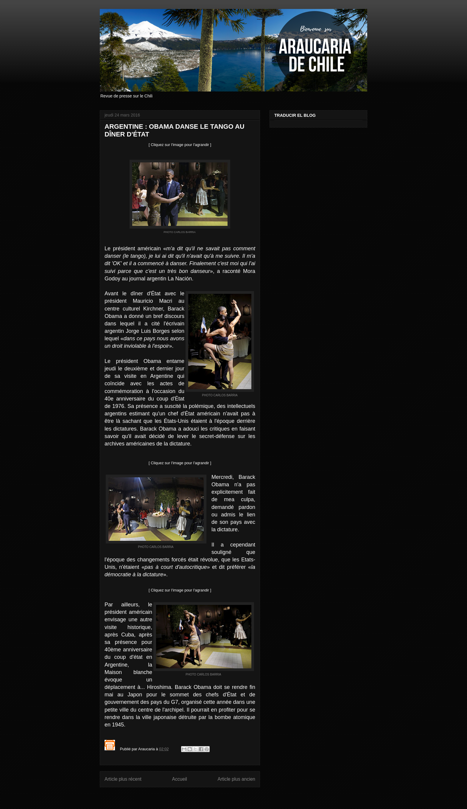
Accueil (179, 779)
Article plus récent (123, 779)
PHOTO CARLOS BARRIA (180, 232)
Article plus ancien (236, 779)
